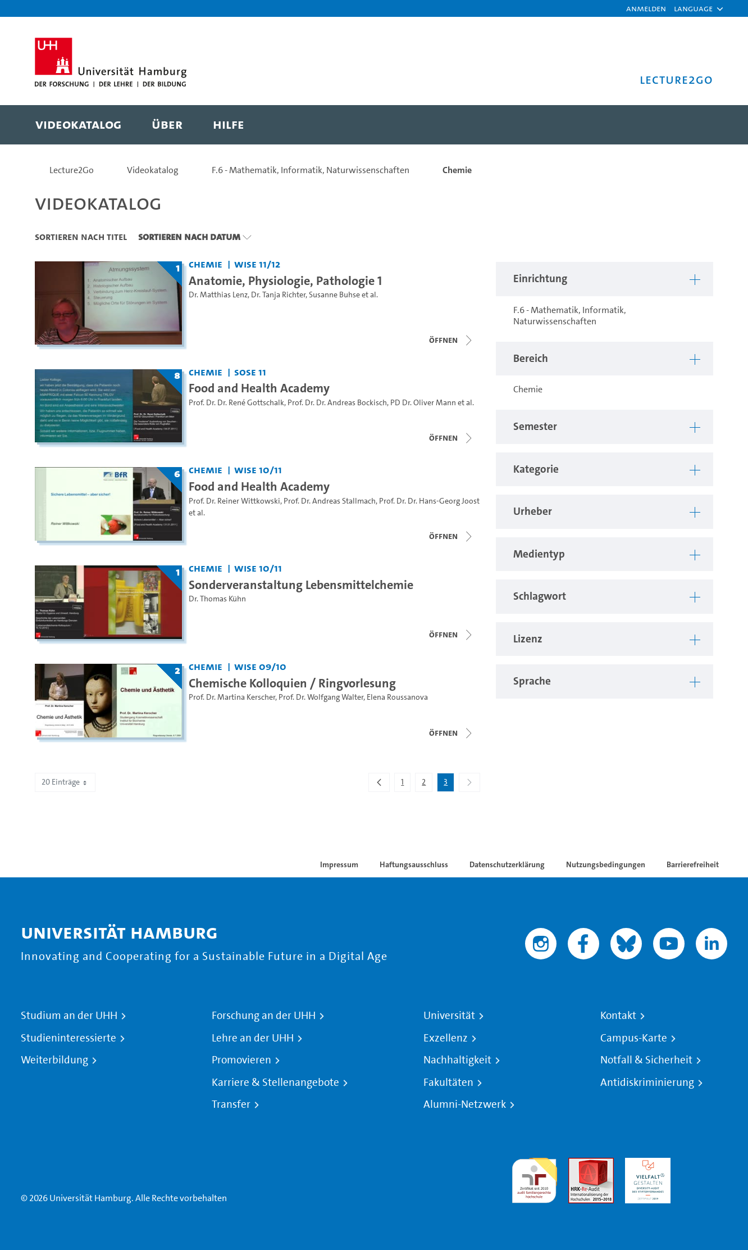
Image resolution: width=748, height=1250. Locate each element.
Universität (449, 1015)
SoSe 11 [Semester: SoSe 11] (250, 372)
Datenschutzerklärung (507, 864)
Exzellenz (445, 1038)
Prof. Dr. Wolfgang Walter (321, 697)
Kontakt (618, 1015)
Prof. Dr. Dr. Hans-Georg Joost (429, 501)
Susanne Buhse (334, 294)
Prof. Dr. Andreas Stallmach (330, 501)
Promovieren (241, 1060)
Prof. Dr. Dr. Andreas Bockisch (337, 402)
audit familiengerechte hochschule (534, 1177)
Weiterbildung (54, 1060)
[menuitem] (78, 124)
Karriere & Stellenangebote (275, 1082)
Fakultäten (448, 1082)
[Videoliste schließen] (451, 340)
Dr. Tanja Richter (278, 294)
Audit (579, 1164)
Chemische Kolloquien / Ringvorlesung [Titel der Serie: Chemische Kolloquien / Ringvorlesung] (292, 682)
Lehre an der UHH (253, 1038)
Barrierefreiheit (693, 864)
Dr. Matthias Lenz (218, 294)
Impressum (339, 864)
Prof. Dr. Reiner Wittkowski (234, 501)
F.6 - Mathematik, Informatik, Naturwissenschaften (310, 170)
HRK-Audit (645, 1164)
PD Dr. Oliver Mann (423, 402)
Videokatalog (153, 170)
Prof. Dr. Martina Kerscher (232, 697)
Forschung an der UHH (264, 1015)
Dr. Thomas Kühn (217, 599)
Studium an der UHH (69, 1015)
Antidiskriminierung (647, 1082)
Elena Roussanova (397, 697)
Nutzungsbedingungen (605, 864)
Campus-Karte (633, 1038)
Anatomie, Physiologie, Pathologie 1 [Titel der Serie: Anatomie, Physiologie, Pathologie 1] (285, 280)
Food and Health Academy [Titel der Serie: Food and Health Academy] (259, 387)
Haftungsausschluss (414, 864)
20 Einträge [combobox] (65, 782)
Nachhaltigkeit (457, 1060)
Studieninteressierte (68, 1038)
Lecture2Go (71, 170)
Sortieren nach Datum (189, 236)
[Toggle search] (693, 124)
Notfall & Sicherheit (646, 1060)
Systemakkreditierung (704, 1164)
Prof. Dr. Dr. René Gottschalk (236, 402)
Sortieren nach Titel (81, 236)
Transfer (231, 1104)
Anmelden (646, 8)
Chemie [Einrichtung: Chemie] (205, 264)
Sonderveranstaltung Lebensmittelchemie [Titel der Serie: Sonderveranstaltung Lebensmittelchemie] (301, 584)
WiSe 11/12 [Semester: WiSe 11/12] (257, 264)
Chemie (457, 170)
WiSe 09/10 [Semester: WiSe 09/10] (260, 666)
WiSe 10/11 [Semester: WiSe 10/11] (258, 470)
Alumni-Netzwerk (464, 1104)
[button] (693, 8)
